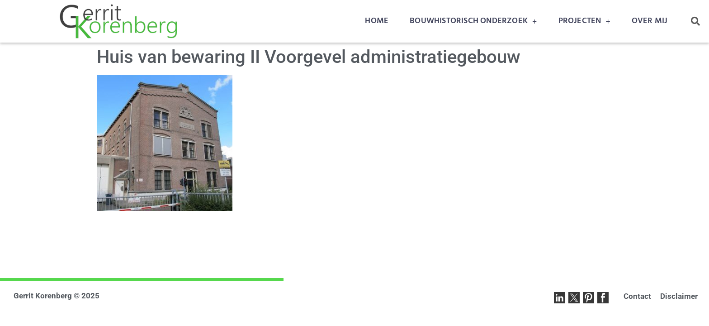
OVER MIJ (650, 21)
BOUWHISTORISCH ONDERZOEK (473, 21)
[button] (695, 21)
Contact (637, 296)
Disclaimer (679, 296)
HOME (376, 21)
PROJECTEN (584, 21)
